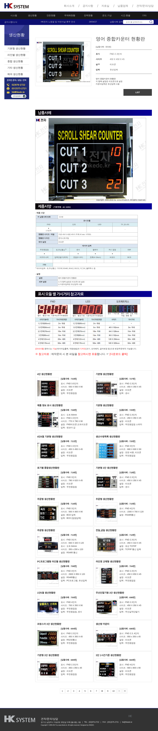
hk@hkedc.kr (127, 722)
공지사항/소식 (10, 22)
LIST (137, 92)
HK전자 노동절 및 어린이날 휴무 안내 (58, 22)
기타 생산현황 (15, 67)
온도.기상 (107, 15)
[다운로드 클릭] (118, 354)
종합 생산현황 (15, 61)
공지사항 (88, 5)
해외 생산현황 (15, 74)
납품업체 (123, 5)
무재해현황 (69, 15)
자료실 (105, 5)
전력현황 (88, 15)
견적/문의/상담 (145, 5)
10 (113, 691)
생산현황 (32, 15)
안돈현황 (51, 15)
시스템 (13, 15)
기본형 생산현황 (16, 48)
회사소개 (69, 5)
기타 (144, 15)
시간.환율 (125, 15)
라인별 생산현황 (16, 55)
